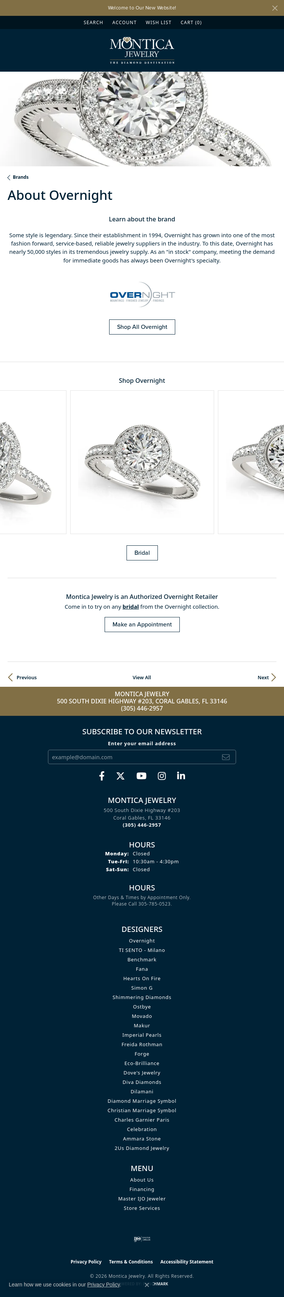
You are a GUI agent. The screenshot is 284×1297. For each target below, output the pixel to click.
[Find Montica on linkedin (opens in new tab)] (181, 776)
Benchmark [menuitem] (141, 959)
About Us (142, 1179)
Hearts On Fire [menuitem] (142, 978)
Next (263, 677)
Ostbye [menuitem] (142, 1006)
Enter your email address (142, 743)
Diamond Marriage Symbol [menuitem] (142, 1100)
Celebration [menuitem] (142, 1129)
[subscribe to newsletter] (226, 757)
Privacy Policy (86, 1262)
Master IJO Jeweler (142, 1198)
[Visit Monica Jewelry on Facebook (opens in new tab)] (101, 776)
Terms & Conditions (131, 1262)
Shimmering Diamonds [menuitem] (142, 997)
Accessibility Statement (187, 1262)
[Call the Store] (142, 824)
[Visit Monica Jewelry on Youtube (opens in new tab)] (141, 776)
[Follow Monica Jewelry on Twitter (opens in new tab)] (120, 776)
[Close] (274, 8)
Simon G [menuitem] (142, 987)
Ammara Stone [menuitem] (142, 1138)
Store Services (142, 1208)
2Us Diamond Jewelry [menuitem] (142, 1148)
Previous (27, 677)
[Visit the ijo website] (142, 1239)
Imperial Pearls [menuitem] (142, 1034)
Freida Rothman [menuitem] (142, 1044)
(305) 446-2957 (142, 708)
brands (21, 177)
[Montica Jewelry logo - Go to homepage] (142, 50)
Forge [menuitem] (141, 1053)
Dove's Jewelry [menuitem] (142, 1072)
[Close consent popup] (147, 1285)
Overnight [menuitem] (142, 940)
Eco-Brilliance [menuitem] (142, 1063)
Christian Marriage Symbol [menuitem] (142, 1110)
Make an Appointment (142, 624)
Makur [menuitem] (142, 1025)
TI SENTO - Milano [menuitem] (142, 950)
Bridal (142, 552)
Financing (142, 1189)
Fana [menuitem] (142, 968)
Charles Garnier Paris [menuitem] (142, 1119)
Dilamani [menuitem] (142, 1091)
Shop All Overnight (142, 326)
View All (142, 677)
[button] (92, 22)
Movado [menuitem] (142, 1016)
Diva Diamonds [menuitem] (142, 1082)
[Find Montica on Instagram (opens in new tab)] (162, 776)
